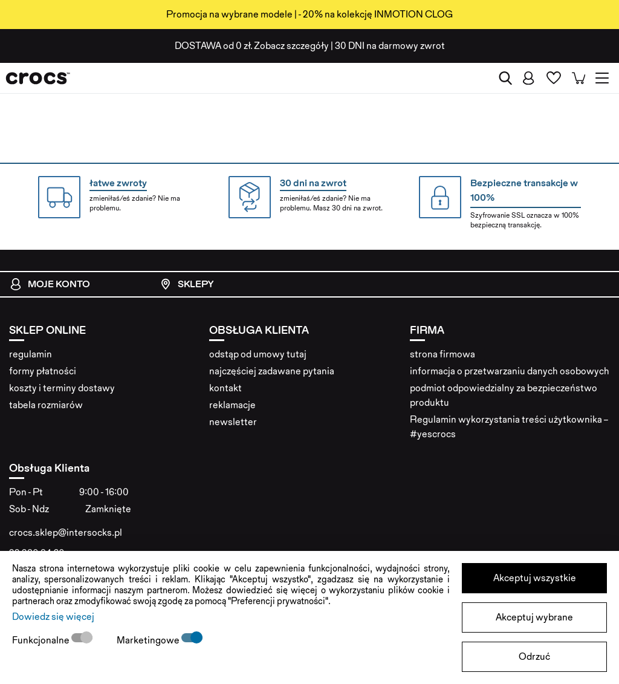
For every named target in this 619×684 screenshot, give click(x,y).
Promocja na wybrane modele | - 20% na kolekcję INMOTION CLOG (309, 14)
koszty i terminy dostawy (62, 388)
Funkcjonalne (41, 640)
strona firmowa (442, 354)
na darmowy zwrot (390, 45)
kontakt (225, 388)
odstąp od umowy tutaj (257, 354)
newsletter (233, 422)
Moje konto (50, 284)
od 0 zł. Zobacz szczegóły (252, 45)
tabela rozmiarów (46, 405)
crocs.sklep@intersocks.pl (65, 532)
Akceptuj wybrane (534, 617)
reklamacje (232, 405)
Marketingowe (149, 640)
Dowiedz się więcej (53, 616)
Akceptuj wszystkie (534, 578)
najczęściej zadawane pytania (271, 371)
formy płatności (42, 371)
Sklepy (186, 284)
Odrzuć (534, 656)
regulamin (30, 354)
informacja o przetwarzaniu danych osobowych (509, 371)
